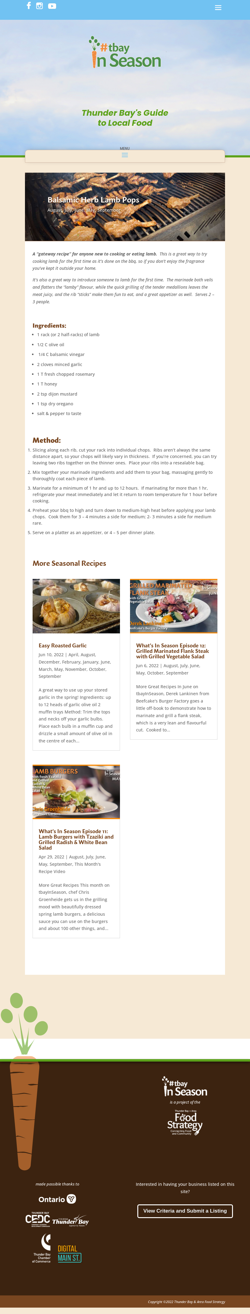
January (90, 662)
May (90, 210)
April (73, 654)
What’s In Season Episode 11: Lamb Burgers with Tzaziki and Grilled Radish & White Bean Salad (76, 839)
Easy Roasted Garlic (62, 645)
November (75, 669)
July (68, 210)
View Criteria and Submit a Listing (185, 1211)
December (49, 662)
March (45, 669)
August (55, 210)
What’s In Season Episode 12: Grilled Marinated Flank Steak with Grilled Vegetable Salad (172, 650)
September (108, 210)
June (79, 210)
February (71, 662)
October (97, 669)
